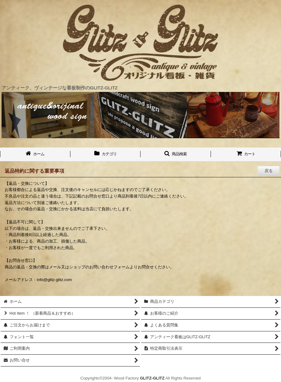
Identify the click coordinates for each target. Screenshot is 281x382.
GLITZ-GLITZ (152, 378)
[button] (175, 154)
